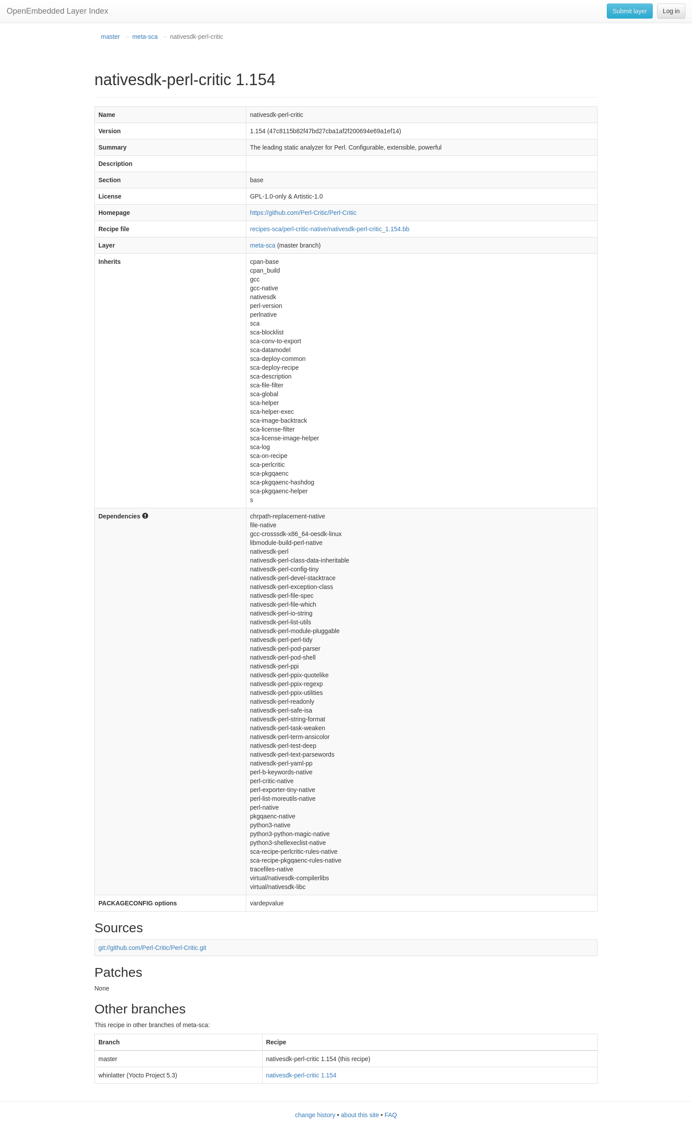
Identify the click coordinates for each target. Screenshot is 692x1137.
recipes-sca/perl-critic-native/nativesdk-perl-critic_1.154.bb (329, 229)
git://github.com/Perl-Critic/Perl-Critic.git (152, 947)
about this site (360, 1114)
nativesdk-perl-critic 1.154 (301, 1075)
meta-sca (145, 36)
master (110, 36)
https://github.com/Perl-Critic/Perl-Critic (303, 212)
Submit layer (630, 11)
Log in (671, 11)
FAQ (390, 1114)
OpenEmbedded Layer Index (57, 11)
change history (315, 1114)
